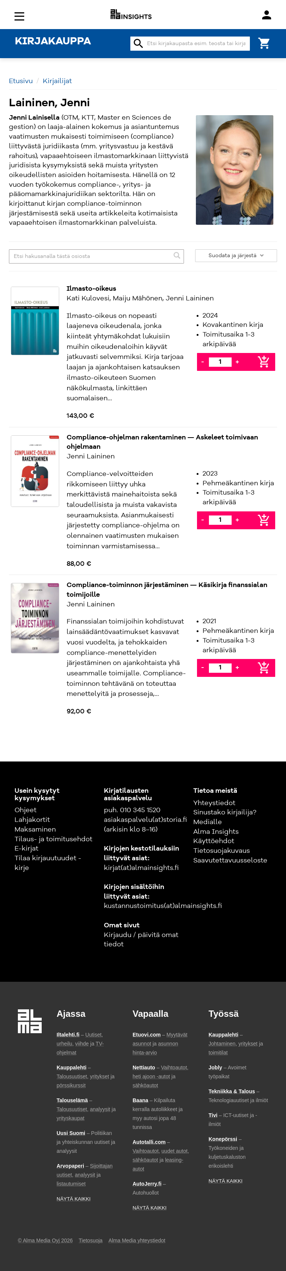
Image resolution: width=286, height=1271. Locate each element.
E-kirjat (26, 848)
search (138, 43)
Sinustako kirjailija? (224, 812)
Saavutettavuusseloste (230, 860)
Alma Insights (216, 832)
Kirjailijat (57, 81)
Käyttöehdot (213, 841)
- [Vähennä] (202, 362)
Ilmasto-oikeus (91, 289)
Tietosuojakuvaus (221, 851)
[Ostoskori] (264, 43)
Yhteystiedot (214, 803)
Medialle (207, 822)
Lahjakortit (32, 820)
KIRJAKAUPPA (53, 42)
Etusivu (21, 81)
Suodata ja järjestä (236, 255)
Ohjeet (25, 810)
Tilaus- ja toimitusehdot (53, 839)
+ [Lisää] (237, 362)
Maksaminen (35, 829)
